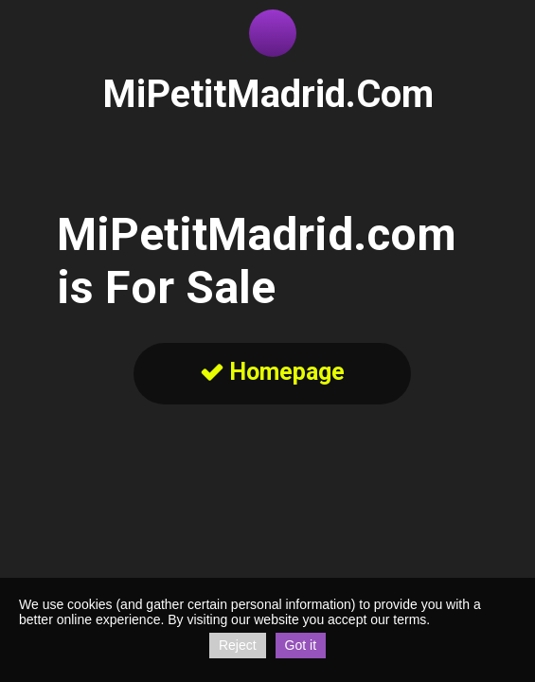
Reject (238, 645)
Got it (300, 645)
